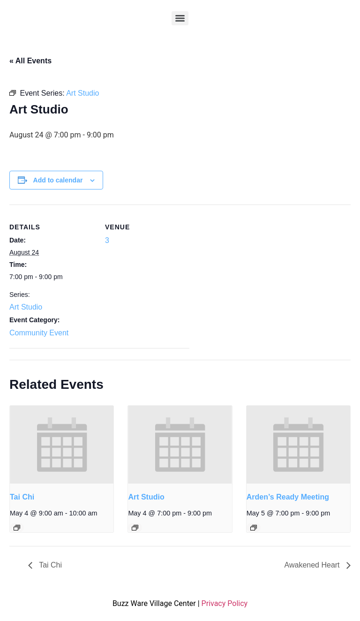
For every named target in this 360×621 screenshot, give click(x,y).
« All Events (30, 61)
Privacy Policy (225, 603)
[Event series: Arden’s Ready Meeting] (253, 527)
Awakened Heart (313, 565)
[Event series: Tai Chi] (17, 527)
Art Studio (25, 307)
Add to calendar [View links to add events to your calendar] (58, 180)
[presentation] (61, 445)
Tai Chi (22, 497)
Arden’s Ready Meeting (288, 497)
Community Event (38, 333)
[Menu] (180, 18)
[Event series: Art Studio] (135, 527)
